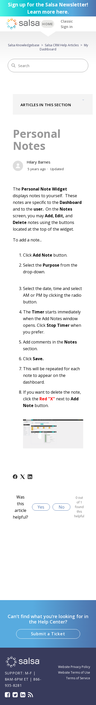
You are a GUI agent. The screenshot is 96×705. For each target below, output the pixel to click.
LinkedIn (22, 694)
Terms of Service (78, 678)
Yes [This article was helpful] (41, 507)
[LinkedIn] (30, 476)
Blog (30, 694)
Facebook (7, 694)
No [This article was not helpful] (62, 507)
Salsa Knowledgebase (23, 45)
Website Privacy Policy (74, 667)
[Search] (48, 65)
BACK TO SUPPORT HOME (47, 24)
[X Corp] (22, 476)
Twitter (15, 694)
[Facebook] (15, 476)
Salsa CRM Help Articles (62, 45)
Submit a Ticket (48, 634)
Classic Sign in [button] (67, 24)
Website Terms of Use (74, 672)
